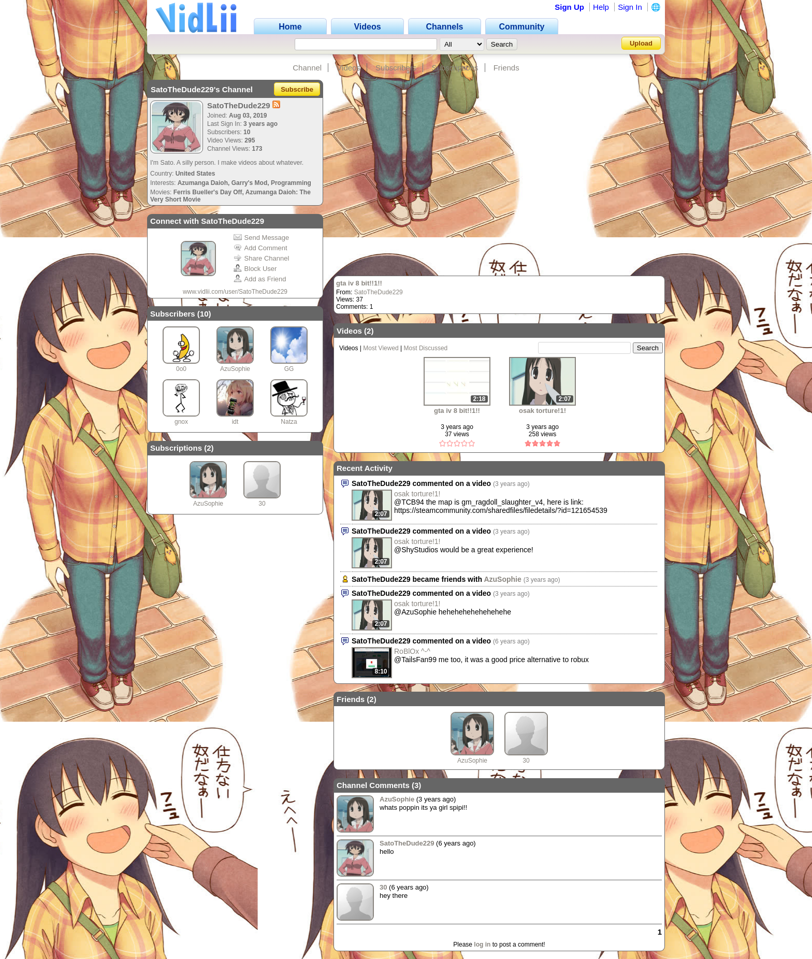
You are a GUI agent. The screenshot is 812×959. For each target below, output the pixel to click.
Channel (307, 67)
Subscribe (297, 89)
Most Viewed (380, 348)
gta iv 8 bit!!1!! (359, 283)
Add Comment (260, 248)
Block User (255, 269)
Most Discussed (426, 348)
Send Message (261, 237)
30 (261, 503)
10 (204, 313)
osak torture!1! (542, 410)
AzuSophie (235, 369)
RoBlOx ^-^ (412, 651)
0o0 (181, 369)
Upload (641, 43)
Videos (348, 67)
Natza (289, 421)
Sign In (630, 7)
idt (235, 421)
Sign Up (569, 7)
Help (601, 7)
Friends (506, 67)
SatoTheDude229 (378, 292)
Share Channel (261, 258)
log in (482, 944)
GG (289, 369)
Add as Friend (260, 279)
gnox (181, 421)
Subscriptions (454, 67)
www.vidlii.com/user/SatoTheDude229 (235, 291)
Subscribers (395, 67)
